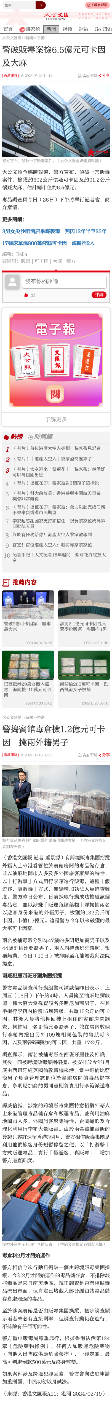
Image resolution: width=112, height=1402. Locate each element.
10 (7, 555)
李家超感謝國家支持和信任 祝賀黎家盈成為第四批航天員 (58, 523)
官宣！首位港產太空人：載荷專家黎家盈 (52, 544)
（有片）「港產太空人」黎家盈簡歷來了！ (54, 458)
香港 (41, 38)
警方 (71, 261)
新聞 (29, 38)
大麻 (57, 261)
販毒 (25, 261)
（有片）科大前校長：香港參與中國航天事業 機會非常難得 (58, 496)
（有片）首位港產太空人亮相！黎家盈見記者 (56, 448)
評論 (99, 294)
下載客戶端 (99, 5)
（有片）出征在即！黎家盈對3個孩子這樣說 (55, 483)
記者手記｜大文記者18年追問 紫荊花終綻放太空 (59, 557)
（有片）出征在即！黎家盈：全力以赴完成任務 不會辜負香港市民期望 (59, 510)
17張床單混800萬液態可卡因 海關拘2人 (48, 243)
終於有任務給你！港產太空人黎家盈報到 (52, 534)
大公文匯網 (12, 38)
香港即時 (10, 75)
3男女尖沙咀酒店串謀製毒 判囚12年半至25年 (54, 231)
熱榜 (16, 437)
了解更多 (56, 419)
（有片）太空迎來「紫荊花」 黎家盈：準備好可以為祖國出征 (58, 472)
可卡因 (41, 261)
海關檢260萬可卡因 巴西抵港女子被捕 (84, 687)
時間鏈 (43, 437)
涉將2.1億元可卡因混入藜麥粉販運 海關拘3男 (83, 626)
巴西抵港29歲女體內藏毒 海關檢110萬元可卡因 (27, 690)
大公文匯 (56, 16)
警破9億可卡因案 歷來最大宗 (27, 626)
